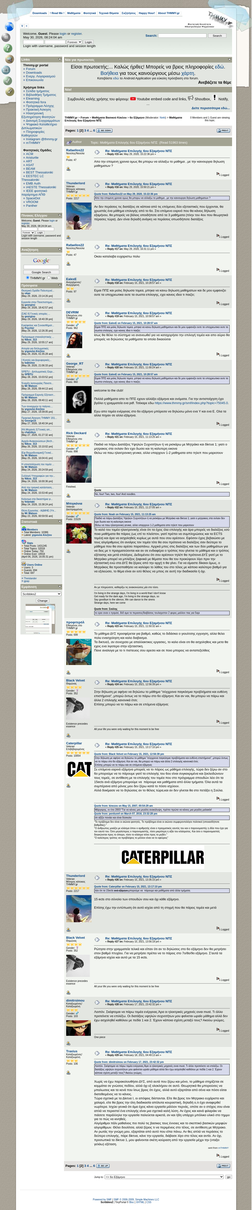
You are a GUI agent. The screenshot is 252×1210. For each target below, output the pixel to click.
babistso (30, 362)
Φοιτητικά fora (36, 102)
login (63, 33)
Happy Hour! (147, 13)
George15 (30, 420)
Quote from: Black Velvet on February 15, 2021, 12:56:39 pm (129, 754)
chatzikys (30, 432)
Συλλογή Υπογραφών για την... (38, 476)
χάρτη (187, 73)
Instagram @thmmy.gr (42, 139)
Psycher (29, 328)
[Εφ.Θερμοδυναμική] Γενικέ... (37, 452)
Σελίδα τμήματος (37, 91)
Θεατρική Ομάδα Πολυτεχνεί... (37, 290)
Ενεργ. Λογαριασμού (40, 76)
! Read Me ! (57, 13)
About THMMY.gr (169, 13)
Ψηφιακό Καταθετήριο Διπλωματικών (39, 126)
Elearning (33, 98)
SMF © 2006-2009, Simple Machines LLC (136, 1199)
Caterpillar (74, 743)
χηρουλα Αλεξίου (35, 351)
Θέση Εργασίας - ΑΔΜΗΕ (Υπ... (38, 510)
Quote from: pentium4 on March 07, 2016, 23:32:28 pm (125, 813)
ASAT (30, 165)
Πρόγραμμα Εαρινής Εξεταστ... (38, 394)
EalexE (71, 279)
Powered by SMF (102, 1199)
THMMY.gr (71, 117)
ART (29, 161)
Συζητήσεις (129, 13)
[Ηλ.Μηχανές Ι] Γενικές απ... (36, 429)
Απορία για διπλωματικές (35, 348)
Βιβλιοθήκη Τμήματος (41, 95)
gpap (26, 581)
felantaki (30, 501)
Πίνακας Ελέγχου (34, 215)
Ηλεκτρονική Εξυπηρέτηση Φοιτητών (38, 115)
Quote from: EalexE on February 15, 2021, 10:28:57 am (126, 323)
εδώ (219, 66)
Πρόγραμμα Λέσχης (40, 106)
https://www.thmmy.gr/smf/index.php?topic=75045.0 (191, 403)
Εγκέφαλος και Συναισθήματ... (37, 325)
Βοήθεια (109, 73)
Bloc (131, 1202)
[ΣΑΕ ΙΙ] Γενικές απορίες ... (35, 313)
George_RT (74, 363)
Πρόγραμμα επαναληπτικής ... (37, 337)
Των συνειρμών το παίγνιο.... (37, 406)
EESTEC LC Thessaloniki (32, 178)
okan (27, 293)
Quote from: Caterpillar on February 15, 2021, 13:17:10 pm (128, 886)
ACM (29, 154)
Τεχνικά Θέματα (109, 13)
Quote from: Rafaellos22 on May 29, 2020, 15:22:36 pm (126, 194)
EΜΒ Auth (33, 183)
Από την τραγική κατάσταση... (37, 487)
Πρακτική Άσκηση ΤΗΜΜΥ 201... (39, 418)
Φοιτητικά (89, 13)
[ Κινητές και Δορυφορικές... (36, 360)
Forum (30, 69)
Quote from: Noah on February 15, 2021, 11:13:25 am (125, 514)
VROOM (32, 202)
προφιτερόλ (75, 622)
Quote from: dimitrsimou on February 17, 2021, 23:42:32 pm (129, 1062)
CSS (148, 1202)
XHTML (140, 1202)
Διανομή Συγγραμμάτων (43, 120)
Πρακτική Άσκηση (38, 109)
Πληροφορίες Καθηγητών (33, 133)
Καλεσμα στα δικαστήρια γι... (37, 499)
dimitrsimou (75, 1000)
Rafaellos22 (75, 150)
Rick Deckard (76, 433)
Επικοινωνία (35, 80)
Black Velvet (75, 680)
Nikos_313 (31, 339)
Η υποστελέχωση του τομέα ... (37, 464)
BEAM (30, 168)
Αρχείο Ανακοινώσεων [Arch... (37, 441)
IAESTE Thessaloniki (41, 187)
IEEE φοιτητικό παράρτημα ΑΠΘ (34, 192)
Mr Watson (31, 386)
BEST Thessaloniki (39, 172)
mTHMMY (33, 143)
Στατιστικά (29, 522)
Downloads (39, 13)
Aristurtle (32, 157)
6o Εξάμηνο (137, 117)
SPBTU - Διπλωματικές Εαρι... (37, 371)
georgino (30, 305)
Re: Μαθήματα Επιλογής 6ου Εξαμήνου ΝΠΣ (138, 151)
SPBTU (29, 374)
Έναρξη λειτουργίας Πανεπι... (37, 383)
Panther (31, 205)
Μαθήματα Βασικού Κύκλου (109, 117)
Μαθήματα (73, 13)
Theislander (30, 578)
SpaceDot (33, 198)
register (76, 33)
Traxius (72, 1051)
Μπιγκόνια (74, 503)
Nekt (162, 117)
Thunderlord (75, 183)
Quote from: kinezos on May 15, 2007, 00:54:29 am (123, 805)
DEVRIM (72, 312)
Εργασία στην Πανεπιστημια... (37, 302)
